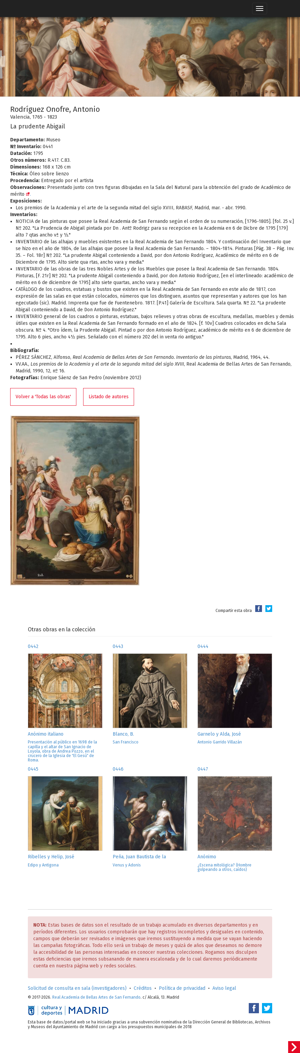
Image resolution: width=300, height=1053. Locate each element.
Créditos (143, 988)
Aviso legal (224, 988)
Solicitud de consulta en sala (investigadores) (77, 988)
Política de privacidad (182, 988)
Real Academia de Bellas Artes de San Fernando (96, 997)
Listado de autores (109, 397)
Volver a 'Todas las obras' (43, 397)
